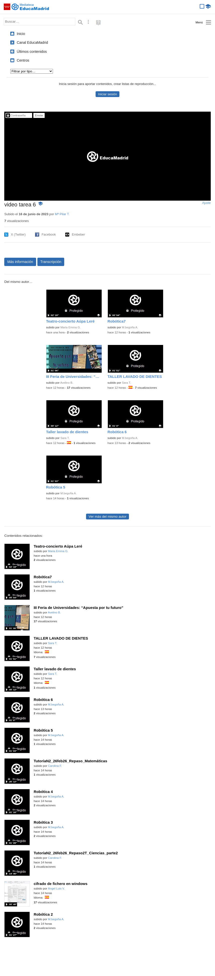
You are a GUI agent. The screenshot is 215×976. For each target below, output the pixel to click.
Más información (20, 262)
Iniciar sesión (107, 94)
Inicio (21, 34)
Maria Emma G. (70, 327)
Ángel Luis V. (56, 888)
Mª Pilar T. (62, 214)
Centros (23, 60)
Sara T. (126, 382)
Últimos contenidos (32, 52)
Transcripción (50, 262)
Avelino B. (66, 382)
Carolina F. (55, 765)
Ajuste (206, 203)
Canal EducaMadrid (32, 42)
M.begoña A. (130, 327)
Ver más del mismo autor (107, 516)
